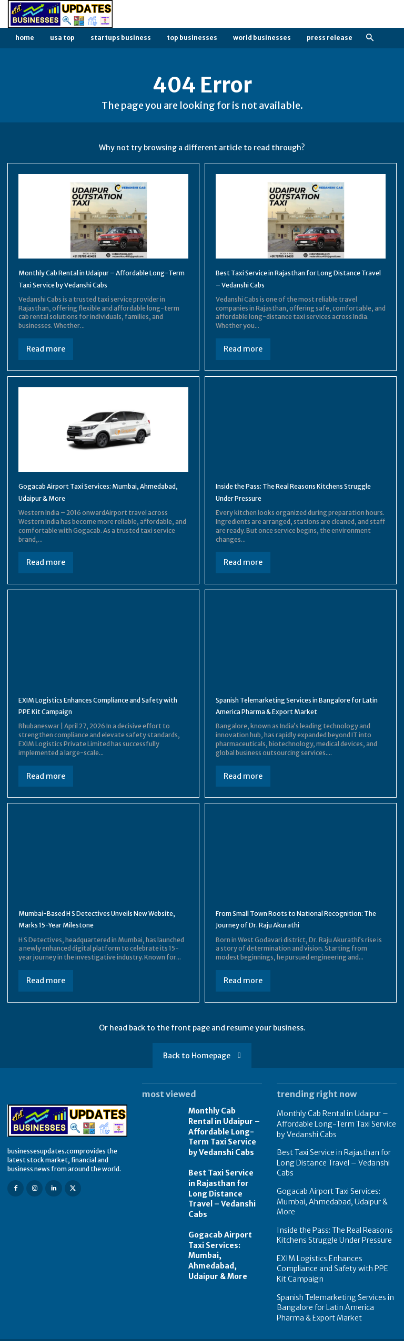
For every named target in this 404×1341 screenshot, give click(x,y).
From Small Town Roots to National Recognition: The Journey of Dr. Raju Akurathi (287, 948)
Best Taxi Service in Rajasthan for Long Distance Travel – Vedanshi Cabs (220, 1213)
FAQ (347, 1332)
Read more (45, 360)
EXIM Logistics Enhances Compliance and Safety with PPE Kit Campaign (98, 717)
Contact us (381, 1332)
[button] (369, 38)
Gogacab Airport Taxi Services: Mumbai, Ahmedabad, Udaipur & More (223, 1259)
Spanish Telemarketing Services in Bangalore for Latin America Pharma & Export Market (291, 723)
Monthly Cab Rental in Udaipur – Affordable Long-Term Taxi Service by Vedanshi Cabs (93, 284)
